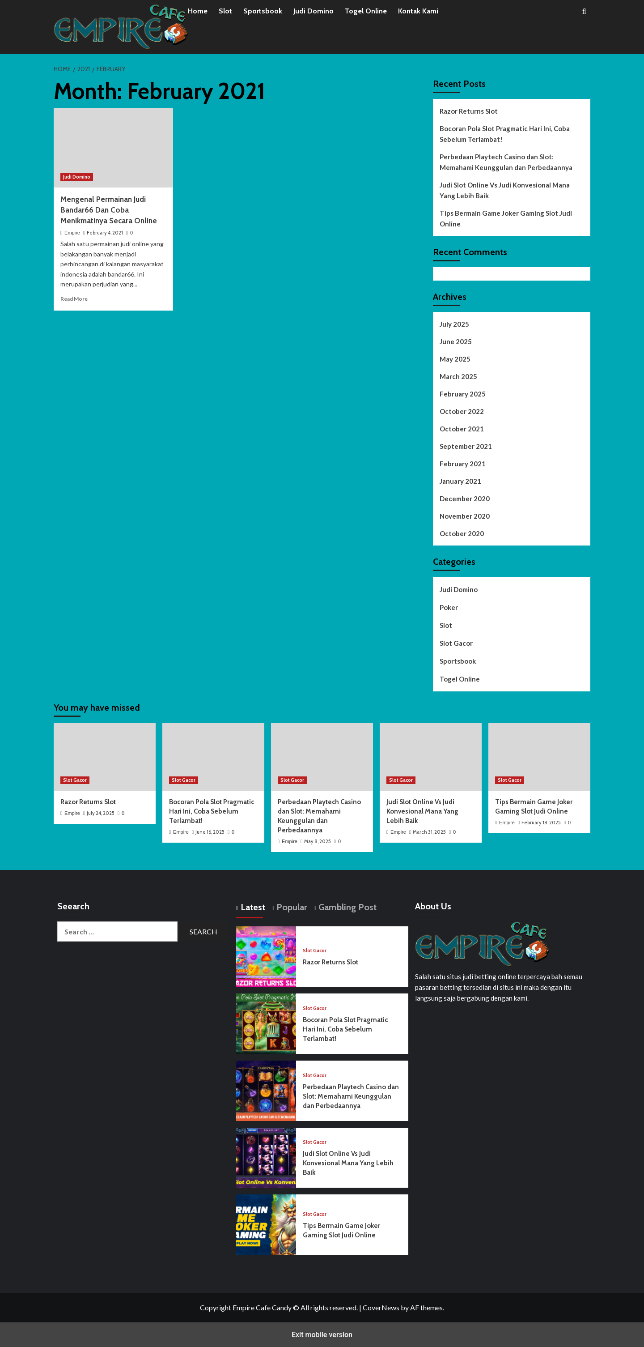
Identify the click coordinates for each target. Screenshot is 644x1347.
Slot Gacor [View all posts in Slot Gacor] (75, 780)
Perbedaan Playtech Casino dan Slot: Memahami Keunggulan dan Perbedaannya (506, 162)
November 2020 (465, 516)
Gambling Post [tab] (346, 907)
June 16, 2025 (210, 832)
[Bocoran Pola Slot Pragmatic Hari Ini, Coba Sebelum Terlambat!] (213, 757)
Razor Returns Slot (469, 111)
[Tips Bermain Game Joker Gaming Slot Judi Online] (539, 757)
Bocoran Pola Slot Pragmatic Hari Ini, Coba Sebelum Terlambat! (505, 133)
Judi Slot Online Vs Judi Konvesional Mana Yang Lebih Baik (505, 190)
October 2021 (462, 429)
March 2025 (458, 376)
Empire (72, 232)
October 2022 (462, 411)
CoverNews (381, 1307)
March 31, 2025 (429, 832)
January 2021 (460, 481)
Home (198, 11)
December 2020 (465, 498)
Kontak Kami (418, 11)
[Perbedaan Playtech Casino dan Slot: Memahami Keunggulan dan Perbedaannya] (322, 757)
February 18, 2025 (541, 822)
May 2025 (455, 359)
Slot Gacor (456, 643)
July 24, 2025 (100, 813)
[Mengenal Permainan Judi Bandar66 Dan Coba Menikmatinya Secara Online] (113, 148)
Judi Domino (313, 11)
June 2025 (456, 341)
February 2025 (463, 394)
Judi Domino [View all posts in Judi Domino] (76, 177)
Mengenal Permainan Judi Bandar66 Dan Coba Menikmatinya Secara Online (108, 210)
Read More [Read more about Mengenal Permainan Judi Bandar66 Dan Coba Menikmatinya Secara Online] (74, 298)
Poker (449, 607)
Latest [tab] (251, 907)
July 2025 (454, 324)
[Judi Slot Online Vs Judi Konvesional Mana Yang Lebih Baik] (431, 757)
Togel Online (366, 11)
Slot (225, 11)
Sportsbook (262, 11)
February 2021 (463, 464)
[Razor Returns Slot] (105, 757)
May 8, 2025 (317, 841)
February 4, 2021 (105, 233)
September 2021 (466, 446)
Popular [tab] (290, 907)
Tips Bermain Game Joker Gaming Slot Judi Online (506, 218)
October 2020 (462, 533)
